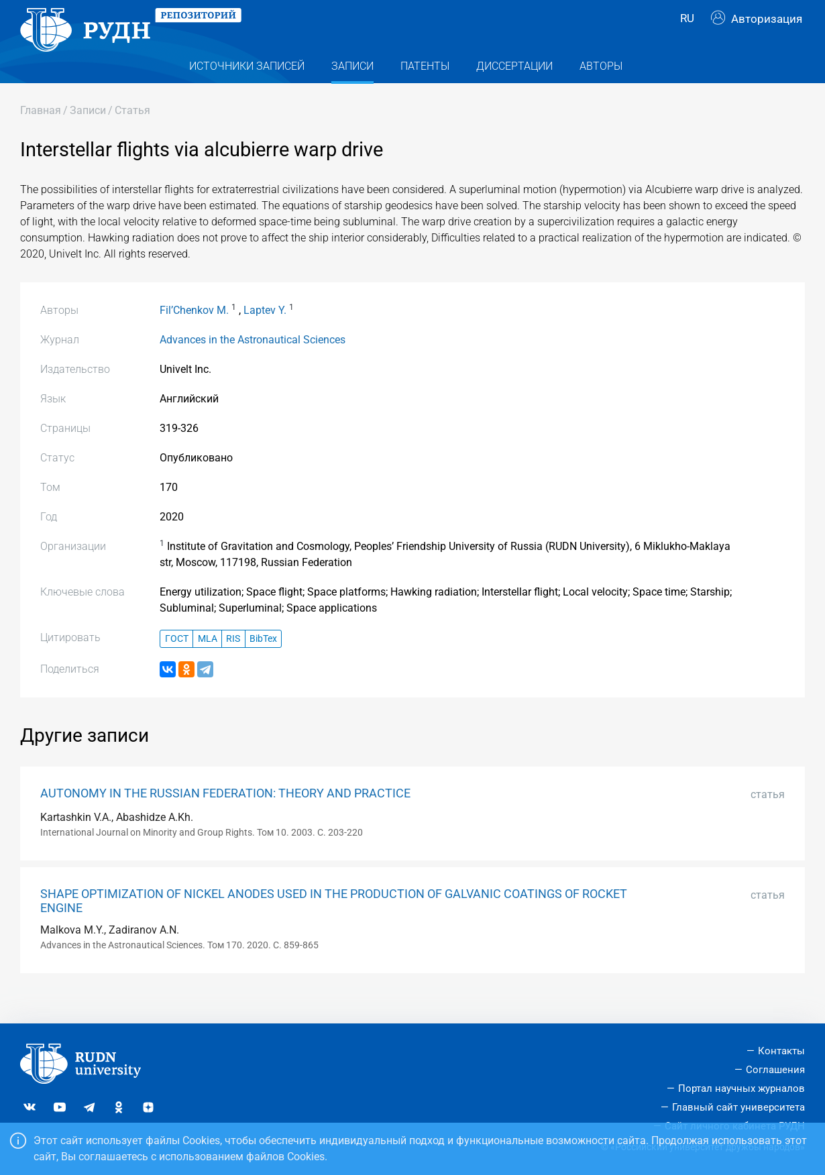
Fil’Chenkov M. (194, 334)
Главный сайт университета (738, 1107)
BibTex (263, 662)
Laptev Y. (264, 334)
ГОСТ (176, 662)
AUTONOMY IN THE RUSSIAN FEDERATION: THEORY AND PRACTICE (225, 817)
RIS (233, 662)
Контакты (781, 1051)
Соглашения (775, 1070)
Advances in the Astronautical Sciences (252, 363)
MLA (207, 662)
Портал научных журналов (741, 1088)
